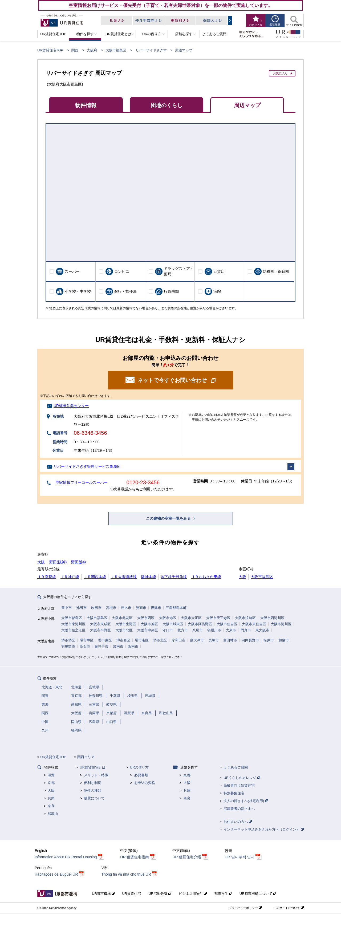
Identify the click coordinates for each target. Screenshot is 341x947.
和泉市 (283, 640)
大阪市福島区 (115, 50)
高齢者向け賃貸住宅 (239, 785)
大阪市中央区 (147, 630)
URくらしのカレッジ (242, 778)
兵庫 (51, 798)
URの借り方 (139, 767)
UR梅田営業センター (71, 406)
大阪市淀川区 (281, 624)
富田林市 (230, 640)
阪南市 (133, 646)
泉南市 (118, 646)
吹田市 (96, 607)
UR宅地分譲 (159, 894)
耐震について (94, 798)
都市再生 (223, 894)
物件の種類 (92, 790)
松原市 (268, 640)
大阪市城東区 (173, 624)
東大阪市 (262, 630)
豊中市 (66, 607)
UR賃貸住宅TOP (50, 50)
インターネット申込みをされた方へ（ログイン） (264, 829)
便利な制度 (92, 783)
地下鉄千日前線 (174, 577)
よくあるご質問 (236, 767)
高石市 (85, 646)
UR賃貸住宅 (131, 894)
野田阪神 (78, 562)
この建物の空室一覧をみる (169, 518)
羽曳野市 (68, 646)
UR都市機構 (103, 894)
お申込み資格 (144, 783)
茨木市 (126, 607)
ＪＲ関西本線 (95, 577)
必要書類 (141, 775)
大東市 (231, 630)
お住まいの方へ (238, 822)
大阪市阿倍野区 (200, 624)
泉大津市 (197, 640)
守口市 (168, 630)
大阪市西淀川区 (272, 618)
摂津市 (156, 607)
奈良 (51, 806)
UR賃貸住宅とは (92, 767)
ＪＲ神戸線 (69, 577)
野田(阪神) (58, 562)
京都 (51, 783)
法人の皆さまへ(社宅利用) (246, 801)
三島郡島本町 (176, 607)
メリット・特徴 (96, 775)
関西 (74, 50)
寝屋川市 (214, 630)
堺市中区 (87, 640)
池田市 (81, 607)
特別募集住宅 (234, 793)
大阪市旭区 (149, 624)
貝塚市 (213, 640)
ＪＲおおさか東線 (206, 577)
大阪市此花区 (122, 618)
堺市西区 (123, 640)
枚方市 (182, 630)
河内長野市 (250, 640)
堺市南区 (142, 640)
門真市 (246, 630)
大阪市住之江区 (73, 630)
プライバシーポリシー (245, 907)
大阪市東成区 (100, 624)
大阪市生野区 (125, 624)
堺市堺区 (68, 640)
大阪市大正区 (191, 618)
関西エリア (86, 757)
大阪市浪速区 (245, 618)
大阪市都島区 (71, 618)
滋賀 (51, 775)
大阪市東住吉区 (254, 624)
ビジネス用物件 (193, 894)
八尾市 (197, 630)
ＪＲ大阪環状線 (124, 577)
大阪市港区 (167, 618)
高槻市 (111, 607)
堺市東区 (105, 640)
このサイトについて (289, 907)
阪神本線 (148, 577)
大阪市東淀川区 (73, 624)
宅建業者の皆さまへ (239, 809)
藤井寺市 (101, 646)
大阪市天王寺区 (218, 618)
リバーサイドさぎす (151, 50)
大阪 (41, 562)
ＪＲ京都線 (46, 577)
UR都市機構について (257, 894)
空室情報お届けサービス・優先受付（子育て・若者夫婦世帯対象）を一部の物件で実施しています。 (171, 5)
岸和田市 (178, 640)
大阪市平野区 (100, 630)
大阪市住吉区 (227, 624)
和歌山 (53, 814)
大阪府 (92, 50)
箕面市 (141, 607)
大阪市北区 (124, 630)
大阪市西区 (146, 618)
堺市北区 (160, 640)
